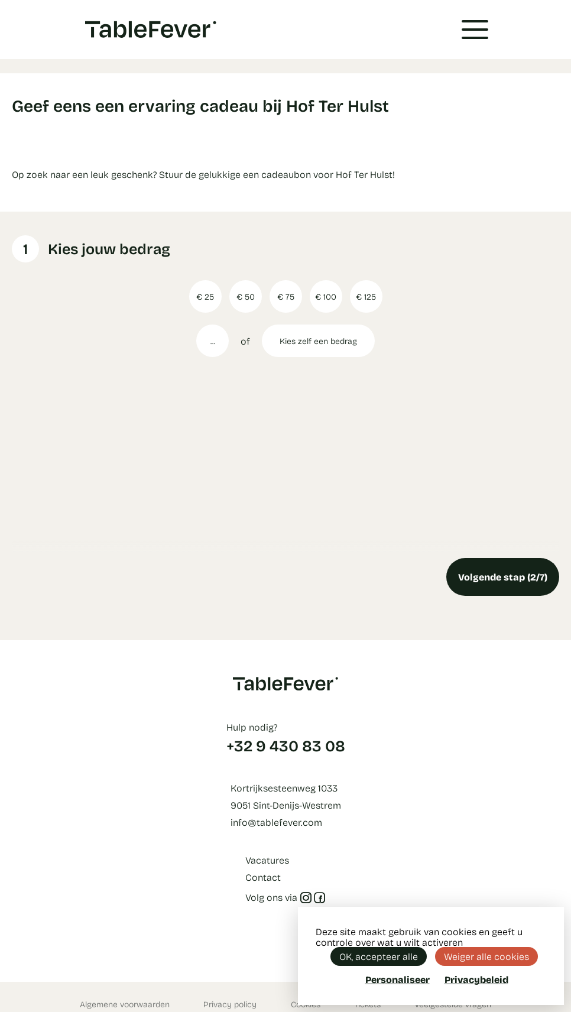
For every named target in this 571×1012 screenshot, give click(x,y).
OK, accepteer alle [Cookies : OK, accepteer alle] (378, 956)
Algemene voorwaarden (125, 1004)
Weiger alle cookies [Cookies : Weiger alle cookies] (486, 956)
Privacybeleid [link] (476, 979)
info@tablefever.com (276, 822)
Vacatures (267, 860)
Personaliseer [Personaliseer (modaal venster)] (397, 979)
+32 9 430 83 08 (285, 745)
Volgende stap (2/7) (502, 576)
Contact (263, 877)
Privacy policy (230, 1004)
